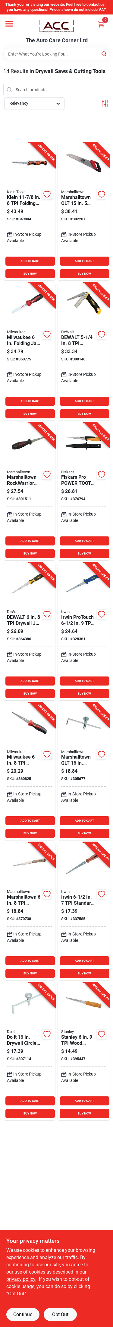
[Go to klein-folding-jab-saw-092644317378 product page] (29, 211)
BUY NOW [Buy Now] (30, 273)
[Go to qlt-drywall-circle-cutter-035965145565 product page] (84, 771)
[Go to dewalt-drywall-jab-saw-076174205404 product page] (29, 631)
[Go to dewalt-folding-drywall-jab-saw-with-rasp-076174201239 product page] (84, 351)
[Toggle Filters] (105, 103)
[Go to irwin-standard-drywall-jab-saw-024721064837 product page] (84, 911)
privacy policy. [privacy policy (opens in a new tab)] (21, 1279)
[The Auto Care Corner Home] (57, 26)
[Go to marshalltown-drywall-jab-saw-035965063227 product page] (29, 911)
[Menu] (9, 24)
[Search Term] (56, 54)
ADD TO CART (30, 261)
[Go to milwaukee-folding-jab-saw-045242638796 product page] (29, 351)
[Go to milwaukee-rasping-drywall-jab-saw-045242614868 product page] (29, 771)
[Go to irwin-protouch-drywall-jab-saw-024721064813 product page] (84, 631)
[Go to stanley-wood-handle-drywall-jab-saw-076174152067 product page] (84, 1051)
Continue (22, 1314)
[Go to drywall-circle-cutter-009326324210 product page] (29, 1051)
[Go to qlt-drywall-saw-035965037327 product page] (84, 211)
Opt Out (60, 1314)
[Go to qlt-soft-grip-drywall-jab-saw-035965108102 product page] (29, 492)
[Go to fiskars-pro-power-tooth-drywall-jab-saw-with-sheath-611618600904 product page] (84, 492)
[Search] (104, 54)
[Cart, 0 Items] (101, 24)
